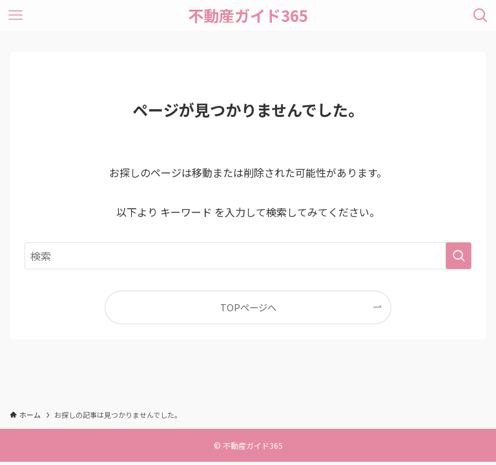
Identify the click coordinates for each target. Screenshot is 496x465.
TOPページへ (248, 307)
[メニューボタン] (15, 15)
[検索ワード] (248, 255)
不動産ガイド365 (248, 15)
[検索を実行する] (458, 255)
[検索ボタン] (480, 15)
